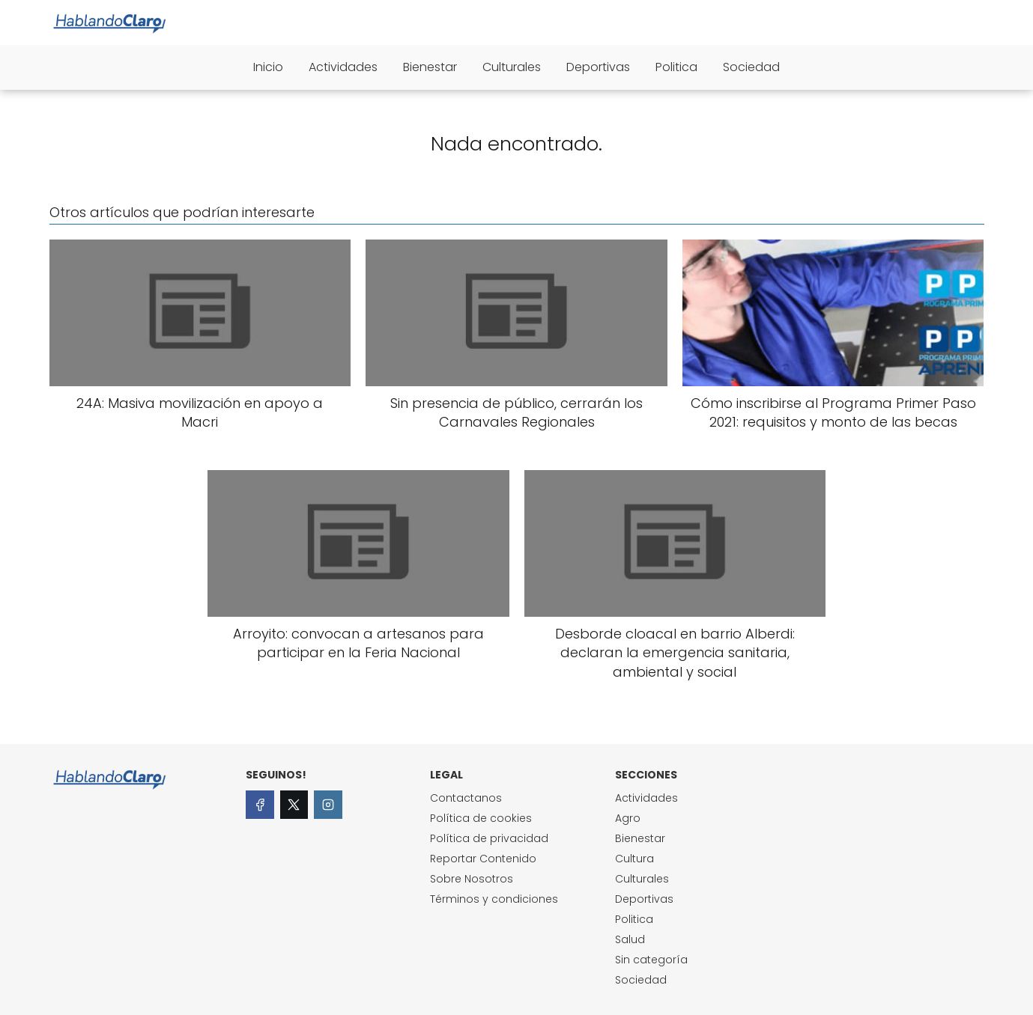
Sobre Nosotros (471, 878)
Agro (627, 818)
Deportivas (598, 67)
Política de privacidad (489, 838)
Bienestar (430, 67)
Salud (630, 939)
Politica (676, 67)
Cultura (634, 858)
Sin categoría (651, 959)
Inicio (268, 67)
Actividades (343, 67)
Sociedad (751, 67)
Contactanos (466, 797)
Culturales (511, 67)
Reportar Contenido (483, 858)
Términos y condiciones (494, 898)
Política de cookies (481, 818)
